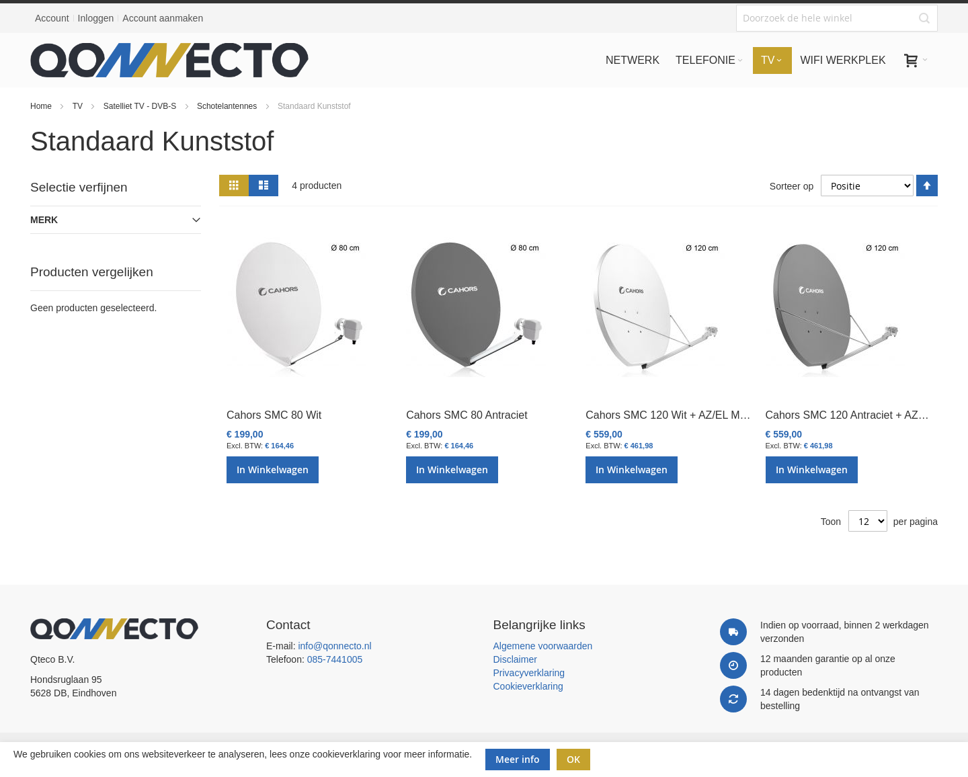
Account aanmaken (162, 18)
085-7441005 (335, 659)
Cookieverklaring (528, 686)
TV (79, 106)
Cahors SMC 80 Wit (274, 415)
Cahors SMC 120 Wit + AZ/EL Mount (673, 415)
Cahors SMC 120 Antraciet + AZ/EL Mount (866, 415)
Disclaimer (515, 659)
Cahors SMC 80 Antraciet (467, 415)
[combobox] (837, 18)
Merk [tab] (44, 219)
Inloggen (96, 18)
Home (42, 106)
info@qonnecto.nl (334, 646)
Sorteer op (791, 186)
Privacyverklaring (529, 672)
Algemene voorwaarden (543, 646)
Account (52, 18)
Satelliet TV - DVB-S (141, 106)
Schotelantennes (228, 106)
